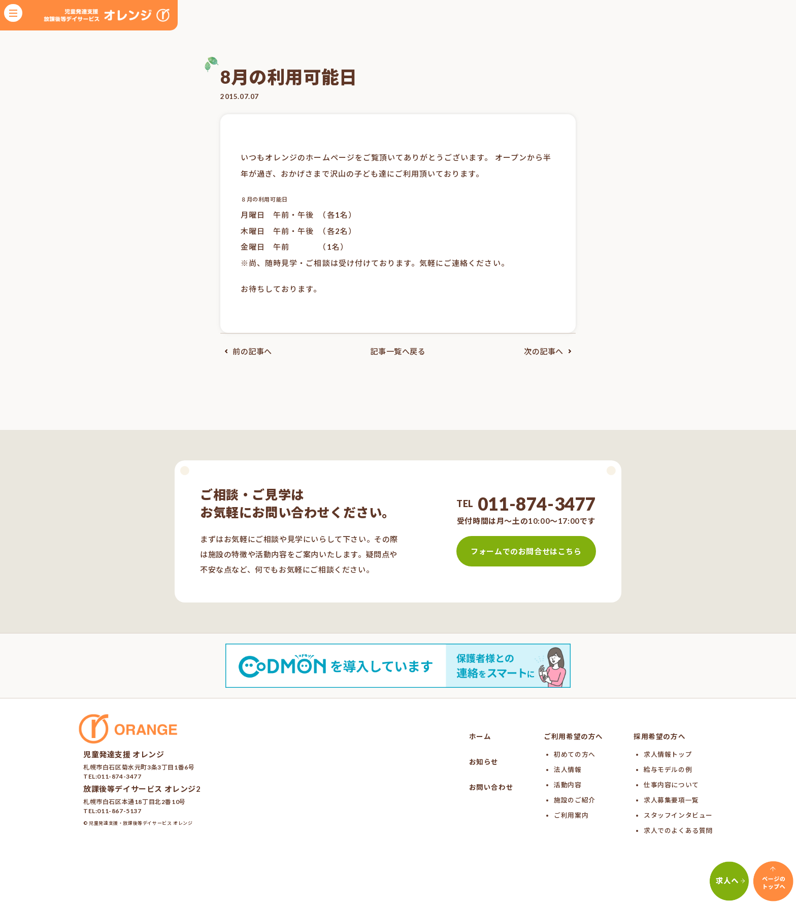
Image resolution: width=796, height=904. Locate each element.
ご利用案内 (571, 815)
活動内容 (567, 785)
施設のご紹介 (574, 800)
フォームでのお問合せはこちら (526, 551)
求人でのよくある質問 (678, 830)
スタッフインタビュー (678, 815)
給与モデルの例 (668, 769)
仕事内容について (671, 785)
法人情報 (567, 769)
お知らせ (484, 762)
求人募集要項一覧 (671, 800)
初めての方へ (574, 754)
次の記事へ (550, 351)
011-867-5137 (119, 811)
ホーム (480, 736)
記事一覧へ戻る (397, 351)
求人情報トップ (668, 754)
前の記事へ (246, 351)
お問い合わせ (491, 787)
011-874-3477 (537, 503)
